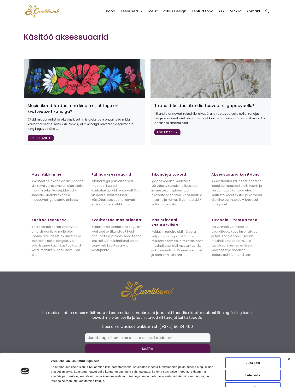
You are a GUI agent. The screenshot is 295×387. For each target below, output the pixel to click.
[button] (267, 11)
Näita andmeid (200, 379)
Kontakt (253, 11)
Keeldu (253, 373)
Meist (153, 11)
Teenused (133, 11)
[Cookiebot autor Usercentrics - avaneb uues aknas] (25, 379)
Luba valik (252, 361)
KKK (222, 11)
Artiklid (236, 11)
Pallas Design (174, 11)
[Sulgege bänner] (289, 344)
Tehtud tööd (202, 11)
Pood (110, 11)
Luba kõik (253, 348)
